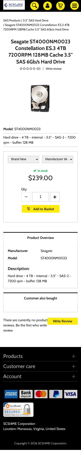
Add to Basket (43, 209)
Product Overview (40, 238)
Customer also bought (40, 298)
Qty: (24, 189)
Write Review (62, 321)
